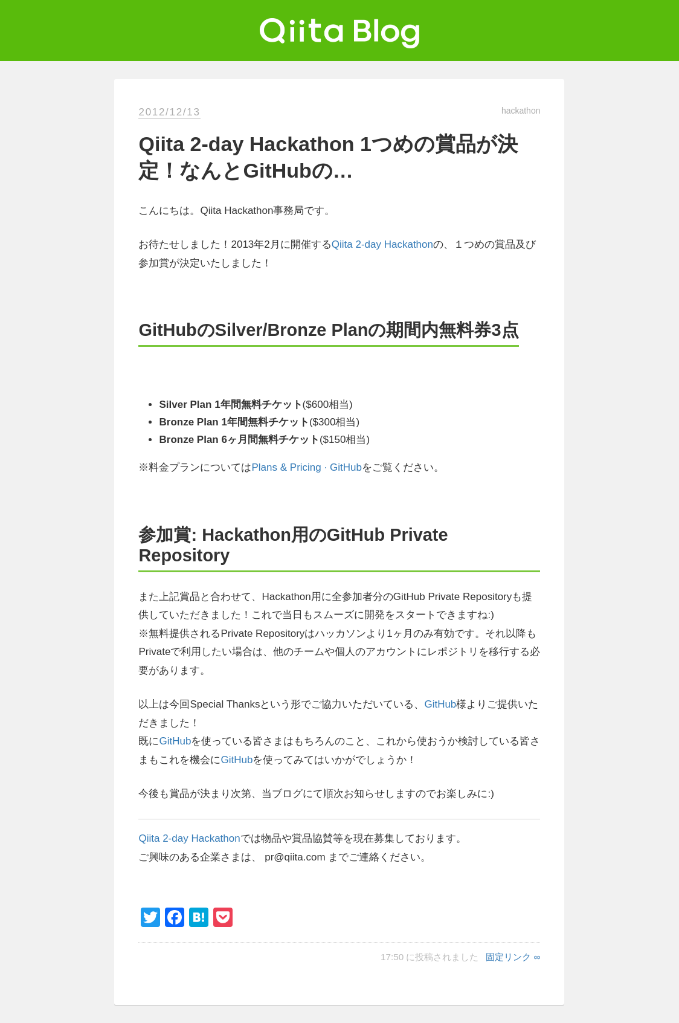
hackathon (521, 110)
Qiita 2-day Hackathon (382, 244)
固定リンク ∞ (513, 957)
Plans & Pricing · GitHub (306, 467)
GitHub (440, 704)
